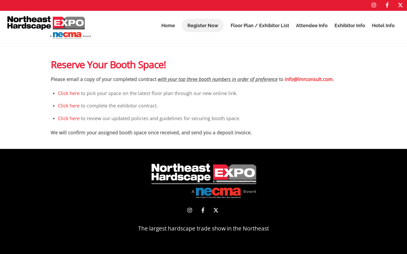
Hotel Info (383, 25)
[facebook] (387, 4)
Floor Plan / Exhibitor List (260, 25)
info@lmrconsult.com (309, 79)
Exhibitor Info (350, 25)
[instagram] (374, 4)
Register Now (202, 25)
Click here (69, 93)
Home (168, 25)
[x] (400, 4)
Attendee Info (312, 25)
